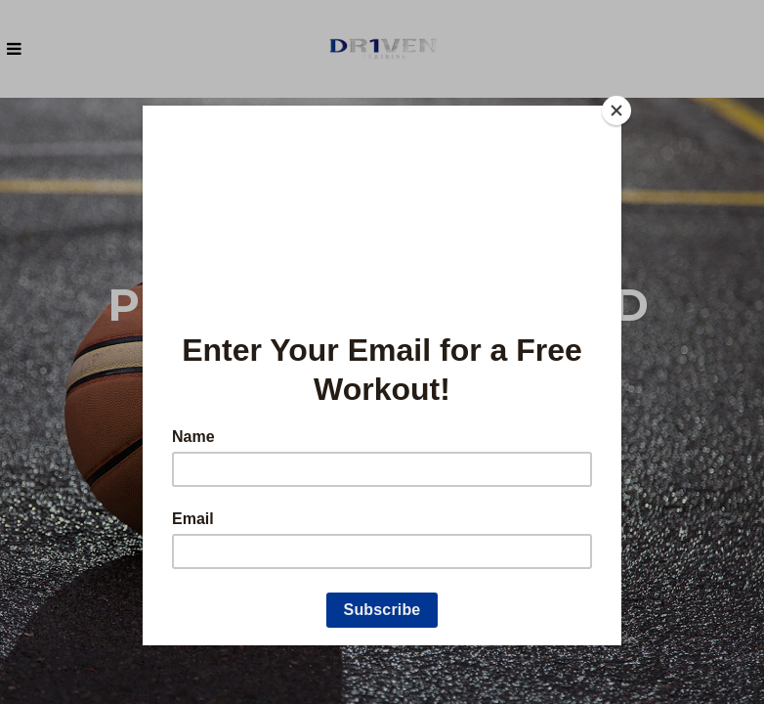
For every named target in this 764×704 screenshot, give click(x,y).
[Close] (616, 110)
